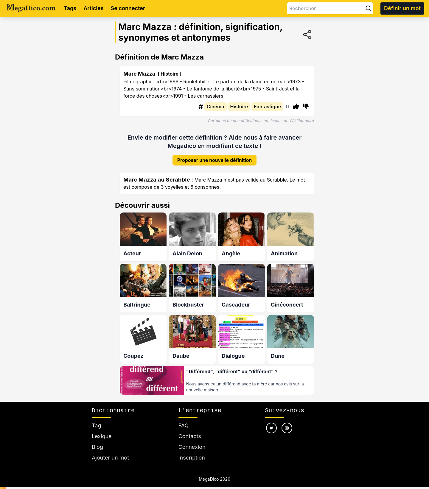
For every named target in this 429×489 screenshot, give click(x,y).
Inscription (191, 452)
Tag (96, 420)
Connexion (192, 442)
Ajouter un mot (110, 452)
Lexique (102, 431)
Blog (97, 442)
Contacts (189, 431)
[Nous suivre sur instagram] (287, 423)
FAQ (183, 420)
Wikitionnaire (302, 120)
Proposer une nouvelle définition (214, 155)
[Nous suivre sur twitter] (271, 423)
